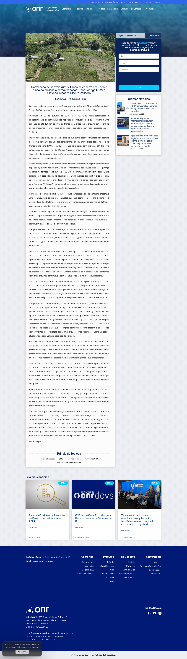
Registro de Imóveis (86, 9)
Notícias (157, 562)
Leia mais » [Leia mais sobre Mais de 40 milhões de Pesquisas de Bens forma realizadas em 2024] (33, 527)
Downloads (156, 573)
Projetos (101, 9)
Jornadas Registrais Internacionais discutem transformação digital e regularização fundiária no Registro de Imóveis (142, 123)
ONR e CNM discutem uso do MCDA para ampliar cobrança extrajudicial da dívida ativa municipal (143, 107)
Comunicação (153, 9)
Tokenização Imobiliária (150, 566)
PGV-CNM (149, 2)
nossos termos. (31, 647)
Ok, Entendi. (22, 652)
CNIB (123, 2)
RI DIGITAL (95, 2)
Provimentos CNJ (91, 459)
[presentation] (137, 78)
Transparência (113, 9)
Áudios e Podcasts (47, 459)
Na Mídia (61, 459)
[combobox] (130, 35)
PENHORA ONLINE (135, 2)
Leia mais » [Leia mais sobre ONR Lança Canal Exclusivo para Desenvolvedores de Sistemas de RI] (79, 527)
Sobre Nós (68, 9)
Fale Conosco (137, 9)
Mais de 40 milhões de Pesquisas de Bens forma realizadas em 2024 (47, 518)
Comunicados (155, 570)
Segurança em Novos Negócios (69, 463)
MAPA (157, 2)
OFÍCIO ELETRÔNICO (110, 2)
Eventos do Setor (74, 459)
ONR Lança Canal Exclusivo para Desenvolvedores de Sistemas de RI (93, 518)
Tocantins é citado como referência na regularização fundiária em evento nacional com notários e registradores (137, 520)
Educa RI (124, 9)
